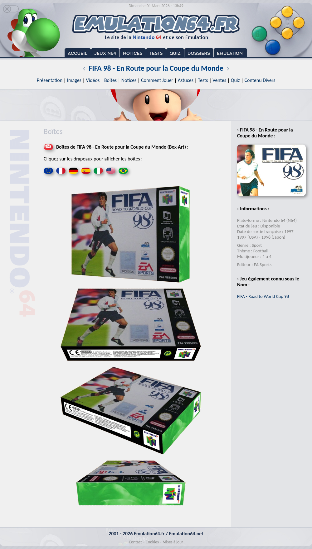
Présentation (50, 80)
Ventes (219, 80)
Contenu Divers (259, 80)
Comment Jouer (157, 80)
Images (74, 80)
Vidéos (93, 80)
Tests (203, 80)
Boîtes (110, 80)
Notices (129, 80)
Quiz (235, 80)
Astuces (185, 80)
